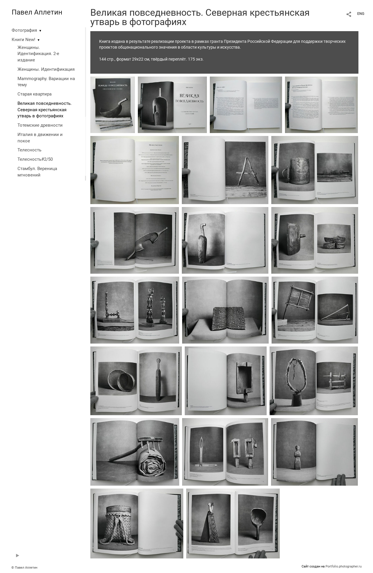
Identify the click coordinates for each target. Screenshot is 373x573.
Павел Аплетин (37, 12)
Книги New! (23, 39)
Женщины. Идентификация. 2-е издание (38, 54)
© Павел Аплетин (24, 568)
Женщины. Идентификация (46, 69)
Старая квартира (34, 94)
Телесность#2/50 (35, 159)
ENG (360, 14)
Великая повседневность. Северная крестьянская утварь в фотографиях (44, 110)
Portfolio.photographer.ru (344, 566)
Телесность (29, 150)
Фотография (24, 30)
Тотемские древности (40, 125)
